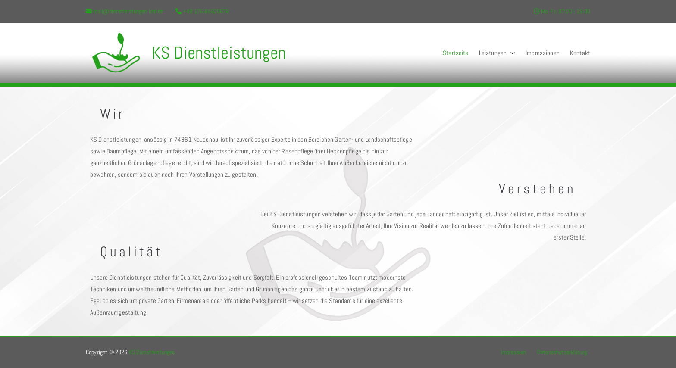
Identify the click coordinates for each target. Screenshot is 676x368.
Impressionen (543, 53)
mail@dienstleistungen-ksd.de (128, 11)
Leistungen (497, 53)
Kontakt (580, 53)
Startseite (456, 53)
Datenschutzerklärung (562, 352)
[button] (511, 53)
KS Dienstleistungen (219, 53)
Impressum (513, 352)
